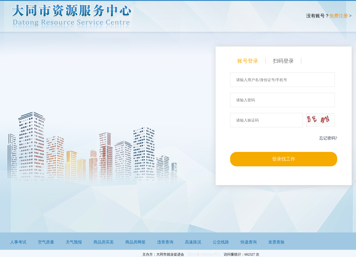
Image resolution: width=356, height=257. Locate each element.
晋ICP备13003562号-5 (204, 254)
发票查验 (276, 242)
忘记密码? (328, 138)
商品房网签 (135, 242)
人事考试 (18, 242)
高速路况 (193, 242)
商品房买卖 (103, 242)
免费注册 (338, 15)
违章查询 (165, 242)
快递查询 (249, 242)
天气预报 (74, 242)
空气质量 (46, 242)
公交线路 (221, 242)
